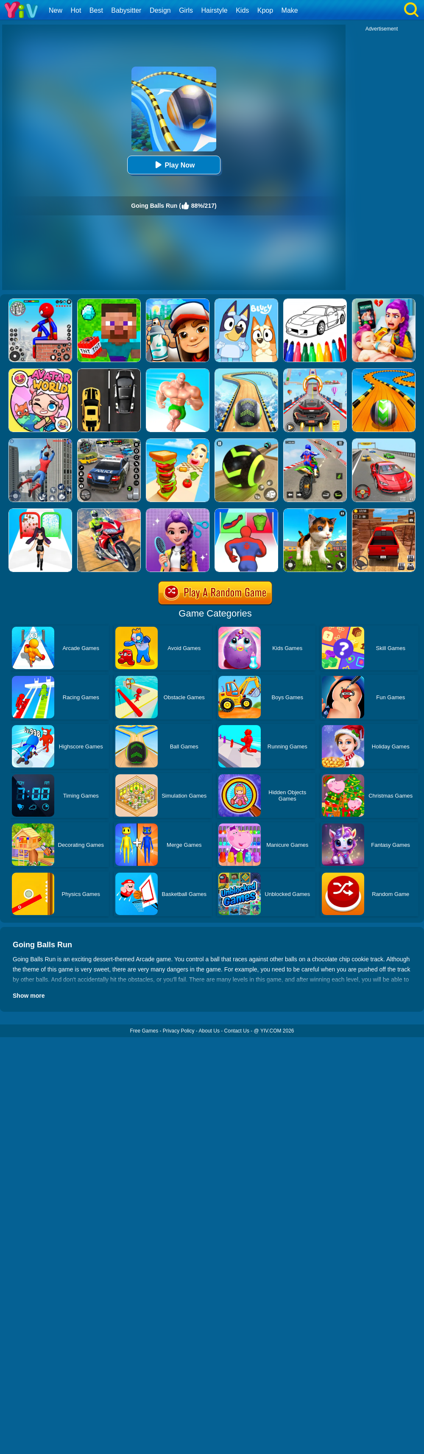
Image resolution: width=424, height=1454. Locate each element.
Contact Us (236, 1031)
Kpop (265, 10)
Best (96, 10)
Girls (186, 10)
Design (160, 10)
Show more (29, 995)
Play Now (174, 164)
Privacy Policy (179, 1031)
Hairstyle (214, 10)
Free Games (144, 1031)
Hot (75, 10)
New (55, 10)
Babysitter (126, 10)
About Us (209, 1031)
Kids (242, 10)
